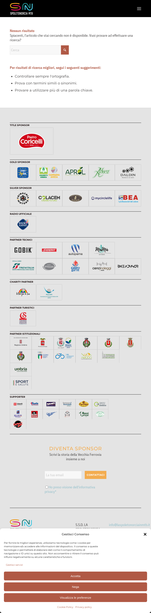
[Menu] (139, 9)
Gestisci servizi (14, 564)
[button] (145, 534)
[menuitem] (139, 9)
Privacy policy (83, 607)
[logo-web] (22, 8)
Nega (75, 586)
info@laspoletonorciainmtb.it (129, 525)
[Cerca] (39, 50)
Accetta (75, 576)
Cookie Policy (65, 607)
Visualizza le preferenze (75, 597)
